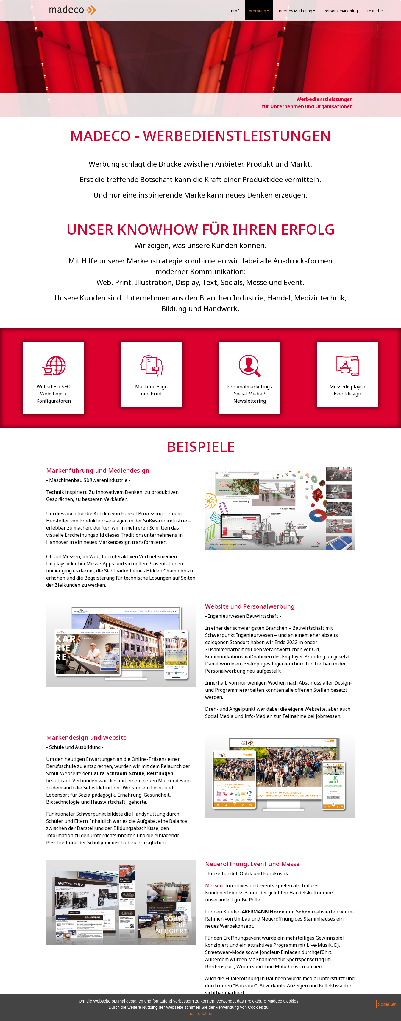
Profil (236, 10)
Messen (214, 885)
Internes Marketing (297, 10)
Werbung (260, 10)
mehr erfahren (201, 1013)
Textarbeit (375, 10)
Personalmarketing (341, 10)
